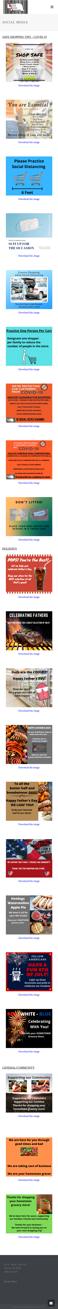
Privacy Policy (10, 1281)
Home (21, 29)
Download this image (29, 142)
